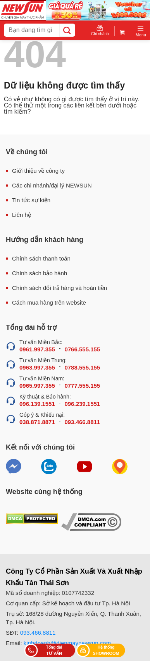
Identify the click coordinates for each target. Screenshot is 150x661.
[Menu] (141, 30)
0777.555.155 (82, 385)
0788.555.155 (82, 367)
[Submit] (67, 30)
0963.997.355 (37, 367)
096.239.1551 (82, 403)
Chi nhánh (100, 30)
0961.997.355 (37, 349)
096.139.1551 (37, 403)
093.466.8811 (82, 422)
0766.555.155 (82, 349)
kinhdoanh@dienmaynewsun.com (67, 643)
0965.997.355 (37, 385)
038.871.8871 (37, 422)
